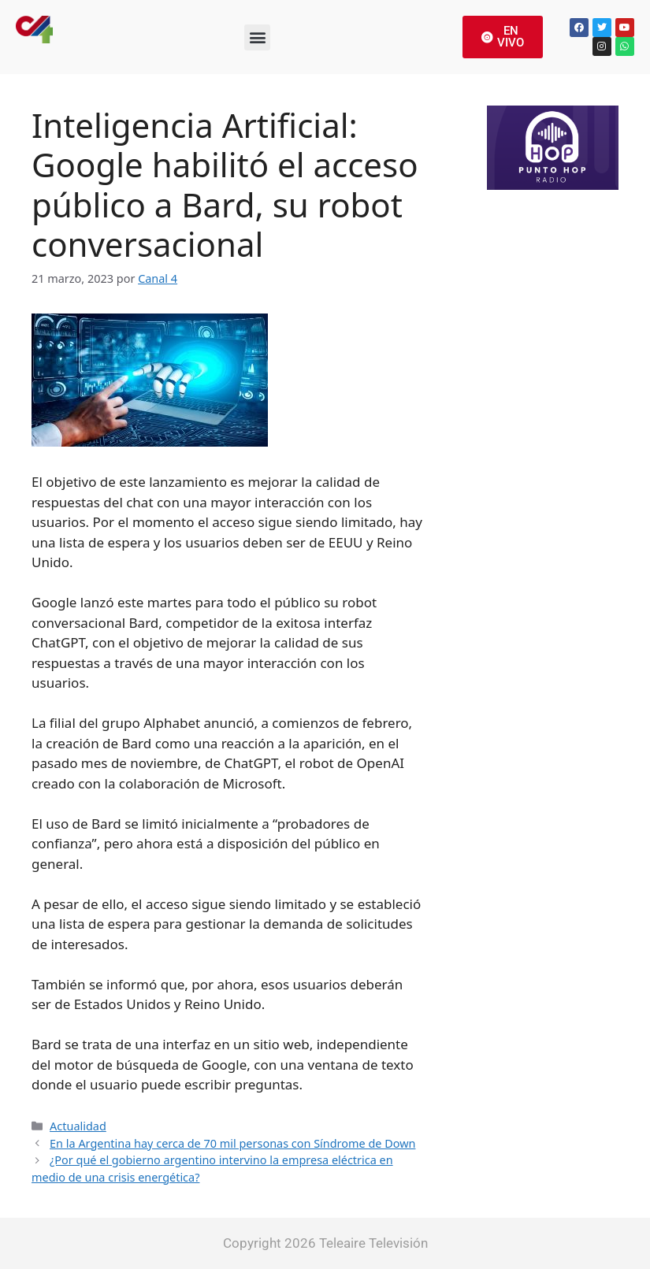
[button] (257, 37)
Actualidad (78, 1126)
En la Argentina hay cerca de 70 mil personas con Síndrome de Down (232, 1143)
